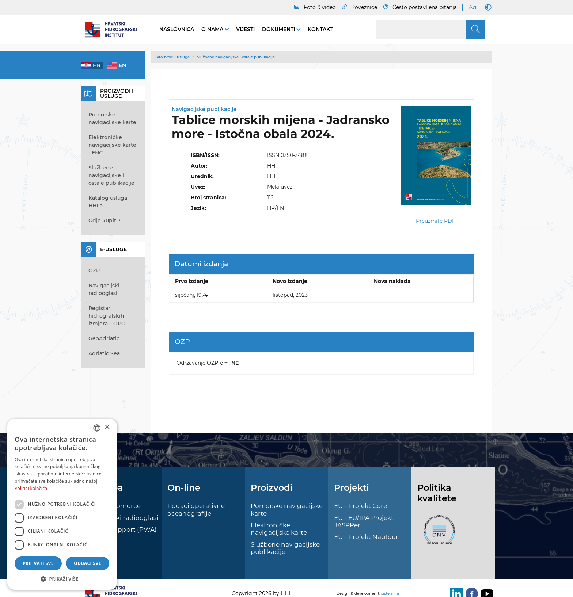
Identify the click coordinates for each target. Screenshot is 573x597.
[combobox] (96, 428)
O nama (213, 29)
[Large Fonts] (472, 7)
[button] (62, 578)
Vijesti (245, 29)
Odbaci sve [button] (87, 563)
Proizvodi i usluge (173, 57)
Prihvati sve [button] (38, 563)
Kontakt (320, 29)
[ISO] (437, 533)
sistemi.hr (390, 593)
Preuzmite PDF (435, 221)
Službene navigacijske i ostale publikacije (236, 57)
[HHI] (113, 30)
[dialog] (62, 504)
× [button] (107, 427)
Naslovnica (176, 29)
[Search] (430, 29)
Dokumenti (279, 29)
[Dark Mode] (487, 7)
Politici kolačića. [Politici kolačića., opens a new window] (32, 488)
